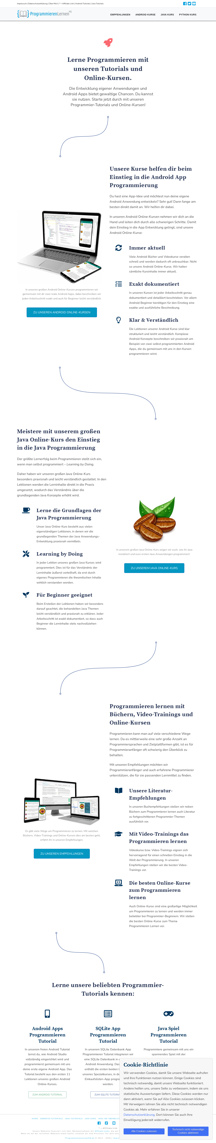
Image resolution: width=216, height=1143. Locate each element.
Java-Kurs (90, 1119)
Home (35, 1119)
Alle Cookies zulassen (144, 1131)
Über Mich (53, 3)
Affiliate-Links (102, 1131)
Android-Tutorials (51, 1119)
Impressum (22, 3)
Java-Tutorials (74, 1119)
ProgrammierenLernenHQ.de (80, 1138)
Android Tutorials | (83, 3)
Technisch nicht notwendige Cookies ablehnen (188, 1131)
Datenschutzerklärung (37, 3)
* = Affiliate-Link (66, 3)
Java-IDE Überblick (109, 1119)
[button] (62, 312)
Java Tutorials (98, 3)
